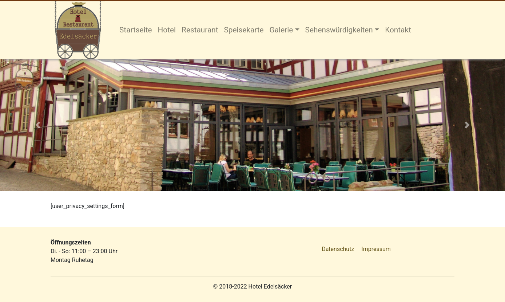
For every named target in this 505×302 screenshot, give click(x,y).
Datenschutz (338, 249)
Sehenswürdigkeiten (339, 30)
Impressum (376, 249)
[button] (38, 125)
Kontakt (398, 30)
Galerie (281, 30)
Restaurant (200, 30)
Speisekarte (243, 30)
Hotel (167, 30)
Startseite (135, 30)
